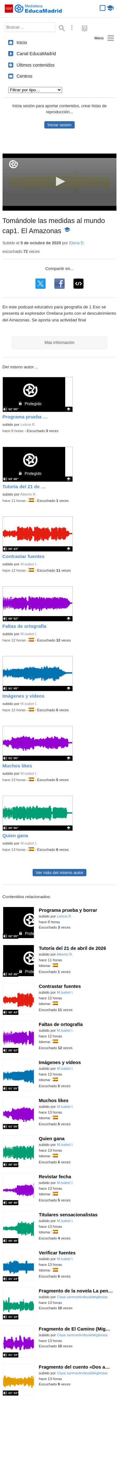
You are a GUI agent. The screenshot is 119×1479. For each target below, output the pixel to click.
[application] (60, 182)
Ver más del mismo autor (59, 872)
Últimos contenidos (35, 65)
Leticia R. (28, 424)
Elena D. (77, 242)
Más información (60, 342)
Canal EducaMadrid (36, 53)
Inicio (21, 42)
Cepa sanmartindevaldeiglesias (82, 1297)
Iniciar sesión (59, 124)
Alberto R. (28, 494)
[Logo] (13, 164)
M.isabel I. (29, 564)
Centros (24, 76)
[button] (59, 181)
